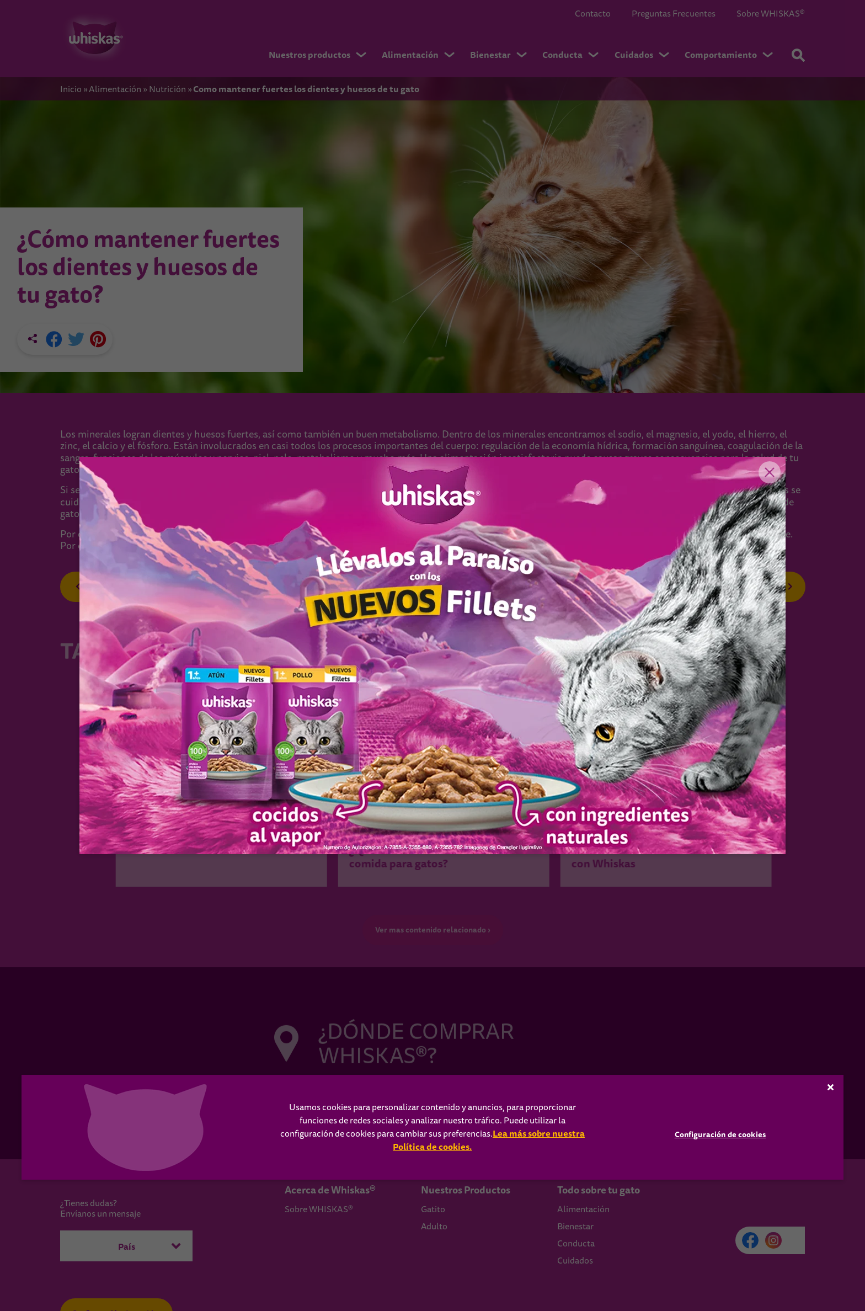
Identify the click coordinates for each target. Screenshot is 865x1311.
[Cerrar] (831, 1087)
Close (769, 473)
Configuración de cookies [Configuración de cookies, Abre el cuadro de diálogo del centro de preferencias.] (720, 1134)
